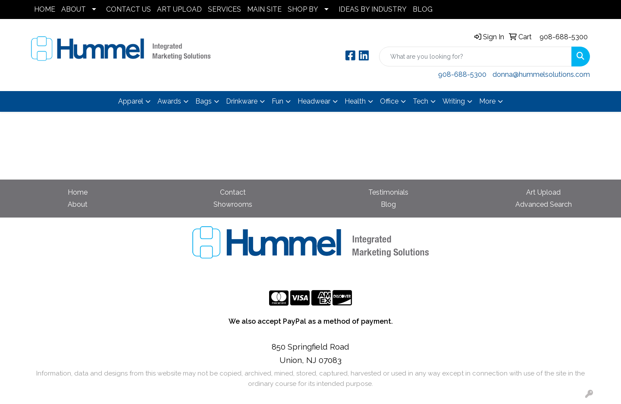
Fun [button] (277, 101)
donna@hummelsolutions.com (541, 74)
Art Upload (543, 192)
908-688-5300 (563, 37)
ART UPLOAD (179, 9)
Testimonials (388, 192)
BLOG (423, 9)
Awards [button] (169, 101)
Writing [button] (453, 101)
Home (78, 192)
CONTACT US (128, 9)
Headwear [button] (314, 101)
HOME (44, 9)
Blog (388, 204)
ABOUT (73, 9)
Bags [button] (203, 101)
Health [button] (355, 101)
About (78, 204)
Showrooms (232, 204)
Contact (233, 192)
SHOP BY (303, 9)
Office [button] (389, 101)
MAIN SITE (264, 9)
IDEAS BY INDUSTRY (373, 9)
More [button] (487, 101)
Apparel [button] (130, 101)
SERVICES (224, 9)
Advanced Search (543, 204)
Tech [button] (420, 101)
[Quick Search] (475, 56)
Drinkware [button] (241, 101)
